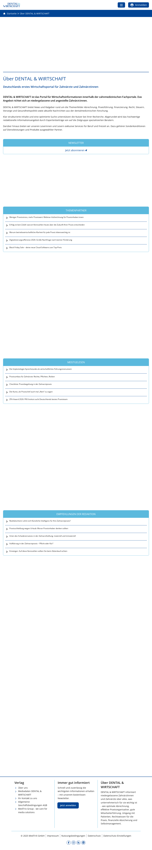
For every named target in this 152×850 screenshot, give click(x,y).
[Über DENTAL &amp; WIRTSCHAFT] (34, 13)
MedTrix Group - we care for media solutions (32, 810)
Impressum (53, 835)
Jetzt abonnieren (74, 150)
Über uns (23, 787)
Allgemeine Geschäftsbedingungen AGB (32, 803)
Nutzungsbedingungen (73, 835)
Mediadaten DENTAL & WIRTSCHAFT (30, 793)
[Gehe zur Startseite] (10, 13)
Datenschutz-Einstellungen (117, 835)
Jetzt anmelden (68, 805)
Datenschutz (94, 835)
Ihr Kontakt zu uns (27, 798)
